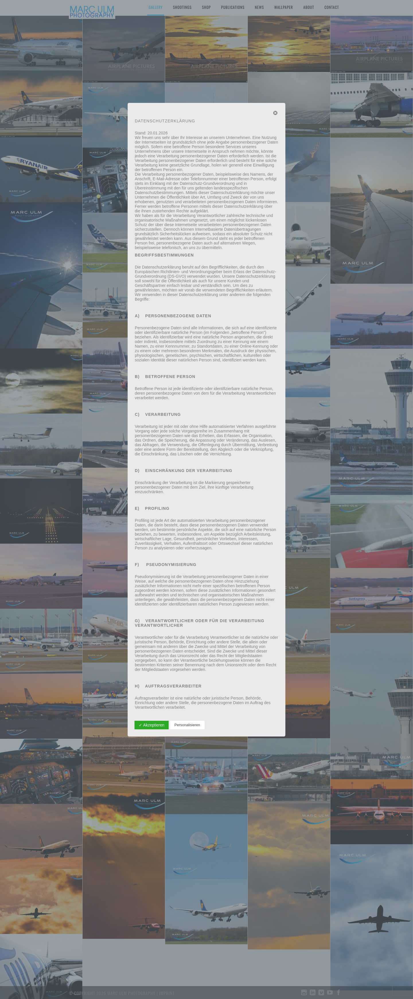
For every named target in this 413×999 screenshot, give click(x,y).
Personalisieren (187, 725)
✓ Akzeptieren (151, 725)
